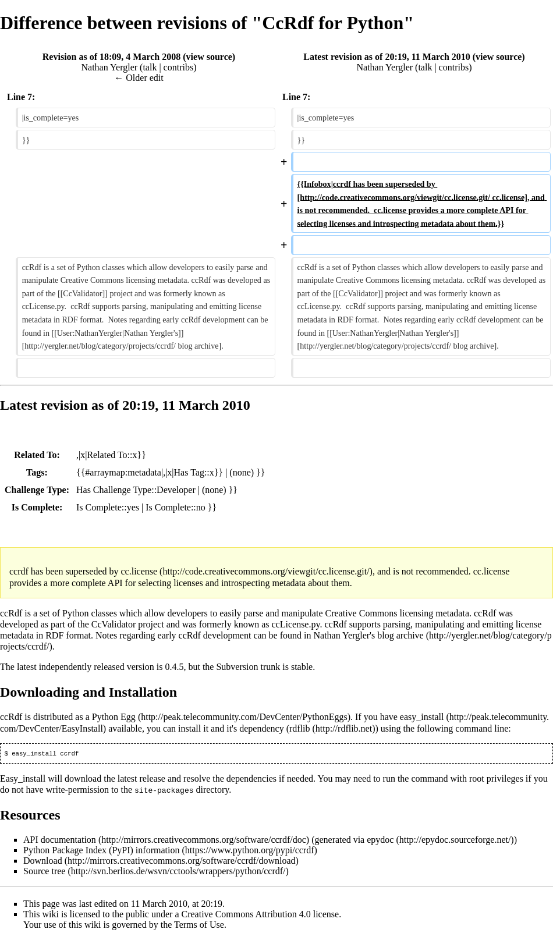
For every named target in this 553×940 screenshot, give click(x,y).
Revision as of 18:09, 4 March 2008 (111, 57)
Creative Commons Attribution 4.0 (246, 915)
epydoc (380, 840)
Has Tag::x (194, 472)
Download (42, 861)
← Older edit (138, 78)
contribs (179, 67)
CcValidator (113, 624)
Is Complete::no (175, 507)
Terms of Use (199, 925)
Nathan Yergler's (344, 635)
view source (209, 57)
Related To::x (112, 455)
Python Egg (114, 717)
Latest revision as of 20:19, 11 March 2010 (386, 57)
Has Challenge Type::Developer (136, 490)
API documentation (59, 840)
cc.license (138, 571)
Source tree (44, 872)
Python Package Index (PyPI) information (101, 851)
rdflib (299, 728)
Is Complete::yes (107, 507)
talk (150, 67)
